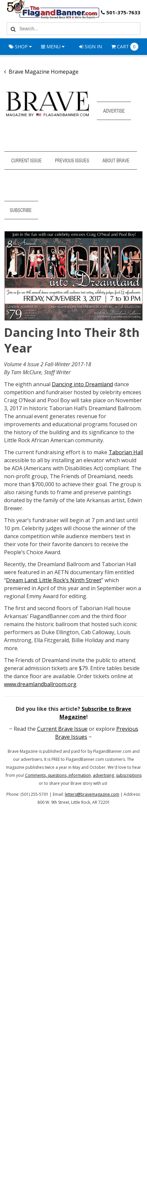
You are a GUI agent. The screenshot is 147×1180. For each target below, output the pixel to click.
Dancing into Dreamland (82, 384)
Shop (20, 46)
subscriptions (129, 775)
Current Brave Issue (62, 728)
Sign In (90, 46)
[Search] (12, 29)
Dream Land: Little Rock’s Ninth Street (53, 580)
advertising (103, 775)
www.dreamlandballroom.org (40, 684)
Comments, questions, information (58, 775)
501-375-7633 (119, 12)
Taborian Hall (126, 452)
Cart (124, 47)
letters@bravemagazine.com (92, 794)
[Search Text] (78, 29)
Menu (52, 46)
